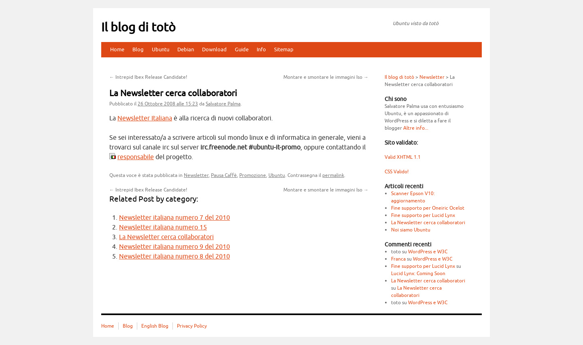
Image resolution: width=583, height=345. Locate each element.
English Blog (154, 326)
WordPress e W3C (427, 251)
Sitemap (284, 49)
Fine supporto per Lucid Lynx (423, 215)
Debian (185, 49)
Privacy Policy (192, 326)
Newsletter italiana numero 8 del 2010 (174, 256)
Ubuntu (160, 49)
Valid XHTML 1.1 (403, 157)
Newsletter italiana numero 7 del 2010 (174, 218)
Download (214, 49)
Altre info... (415, 128)
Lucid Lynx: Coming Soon (418, 273)
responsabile (135, 157)
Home (117, 49)
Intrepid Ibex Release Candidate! (148, 77)
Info (261, 49)
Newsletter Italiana (144, 118)
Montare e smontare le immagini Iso (325, 77)
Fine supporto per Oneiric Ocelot (427, 208)
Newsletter (196, 175)
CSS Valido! (397, 171)
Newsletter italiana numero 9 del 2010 (174, 247)
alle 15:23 (168, 104)
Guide (242, 49)
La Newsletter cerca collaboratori (166, 237)
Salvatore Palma (223, 104)
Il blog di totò (138, 27)
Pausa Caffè (224, 175)
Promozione (252, 175)
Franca (398, 259)
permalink (333, 175)
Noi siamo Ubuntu (410, 230)
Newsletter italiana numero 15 (163, 227)
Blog (138, 49)
